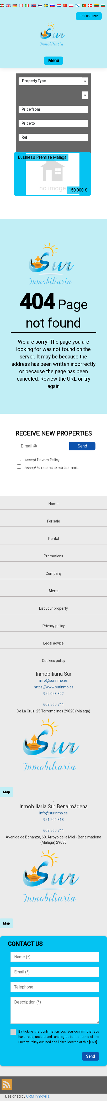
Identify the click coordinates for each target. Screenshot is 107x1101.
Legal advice (53, 643)
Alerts (53, 591)
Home (53, 504)
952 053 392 (53, 694)
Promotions (53, 556)
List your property (53, 608)
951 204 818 (53, 820)
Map (6, 792)
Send (82, 446)
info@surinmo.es (53, 680)
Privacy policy (53, 626)
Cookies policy (53, 661)
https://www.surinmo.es (53, 687)
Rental (53, 538)
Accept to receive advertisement (51, 467)
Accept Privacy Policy (41, 460)
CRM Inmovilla (38, 1096)
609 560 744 (53, 704)
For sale (53, 521)
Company (54, 573)
